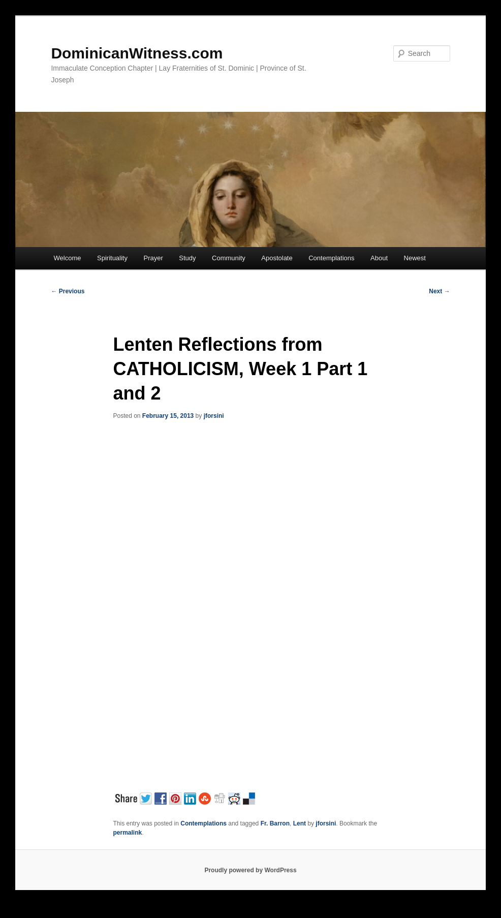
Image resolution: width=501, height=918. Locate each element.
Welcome (67, 258)
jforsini (214, 415)
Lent (299, 823)
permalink (127, 832)
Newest (415, 258)
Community (228, 258)
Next (439, 291)
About (379, 258)
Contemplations (331, 258)
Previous (67, 291)
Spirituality (112, 258)
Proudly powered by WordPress (250, 870)
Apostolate (276, 258)
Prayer (153, 258)
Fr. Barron (275, 823)
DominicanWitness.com (137, 53)
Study (187, 258)
